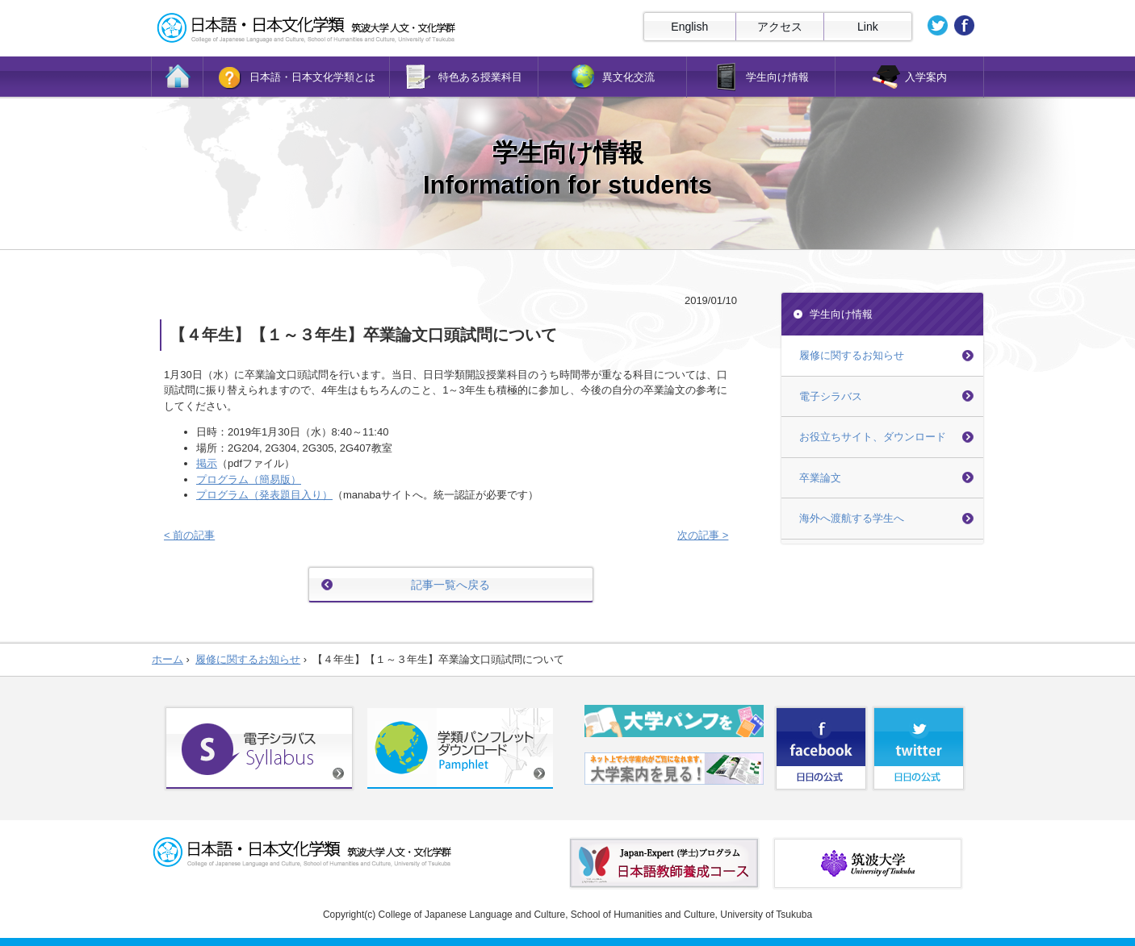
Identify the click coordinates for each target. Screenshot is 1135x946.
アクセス (779, 26)
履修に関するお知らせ (851, 355)
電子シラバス (830, 396)
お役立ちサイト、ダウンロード (872, 437)
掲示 (206, 463)
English (689, 26)
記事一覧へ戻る (450, 584)
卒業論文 (820, 478)
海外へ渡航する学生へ (851, 518)
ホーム (167, 659)
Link (867, 26)
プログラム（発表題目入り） (264, 495)
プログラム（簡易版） (248, 479)
